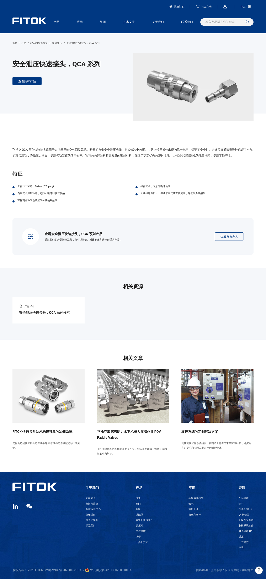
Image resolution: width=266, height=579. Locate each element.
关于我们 (158, 21)
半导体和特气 (195, 498)
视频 (241, 536)
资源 (103, 21)
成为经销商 (92, 520)
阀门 (138, 503)
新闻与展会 (92, 503)
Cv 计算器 (244, 514)
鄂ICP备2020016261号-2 (68, 570)
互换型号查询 (246, 520)
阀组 (138, 509)
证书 (241, 503)
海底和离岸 (194, 514)
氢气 (190, 503)
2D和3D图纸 (245, 509)
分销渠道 (91, 514)
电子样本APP (246, 531)
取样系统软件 (246, 525)
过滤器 (139, 514)
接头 (138, 498)
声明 (241, 547)
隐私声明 (202, 570)
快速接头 (57, 43)
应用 (80, 21)
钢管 (138, 536)
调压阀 (139, 525)
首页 (14, 43)
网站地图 (248, 570)
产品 (56, 21)
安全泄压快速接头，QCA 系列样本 (44, 313)
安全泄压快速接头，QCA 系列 (83, 43)
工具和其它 (142, 542)
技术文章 (129, 21)
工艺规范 (244, 542)
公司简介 (91, 498)
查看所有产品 (27, 81)
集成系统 (141, 531)
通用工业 (193, 509)
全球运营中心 (93, 509)
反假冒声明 (232, 570)
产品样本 (244, 498)
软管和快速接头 (39, 43)
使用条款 (216, 570)
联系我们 (187, 21)
